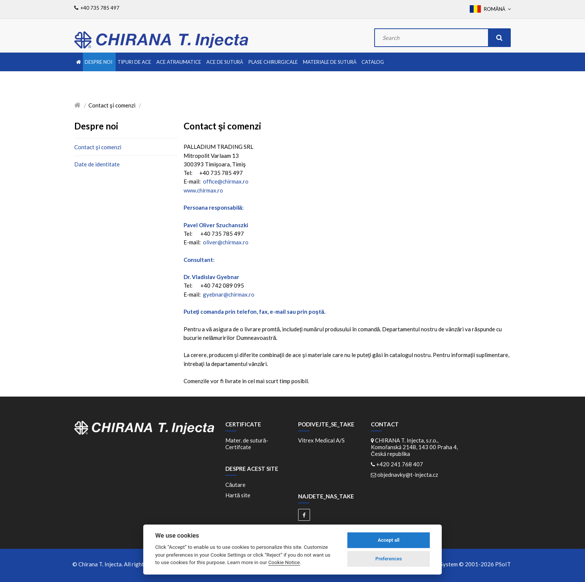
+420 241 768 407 (399, 464)
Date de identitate (97, 164)
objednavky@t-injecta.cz (407, 474)
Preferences (388, 558)
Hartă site (237, 495)
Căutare (235, 484)
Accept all (388, 540)
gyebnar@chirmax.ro (228, 294)
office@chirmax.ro (225, 181)
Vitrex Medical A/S (321, 440)
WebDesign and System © (455, 564)
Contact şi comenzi (97, 147)
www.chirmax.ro (203, 190)
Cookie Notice (284, 562)
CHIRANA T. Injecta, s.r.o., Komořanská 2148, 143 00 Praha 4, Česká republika (414, 447)
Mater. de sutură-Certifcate (246, 443)
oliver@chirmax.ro (225, 242)
